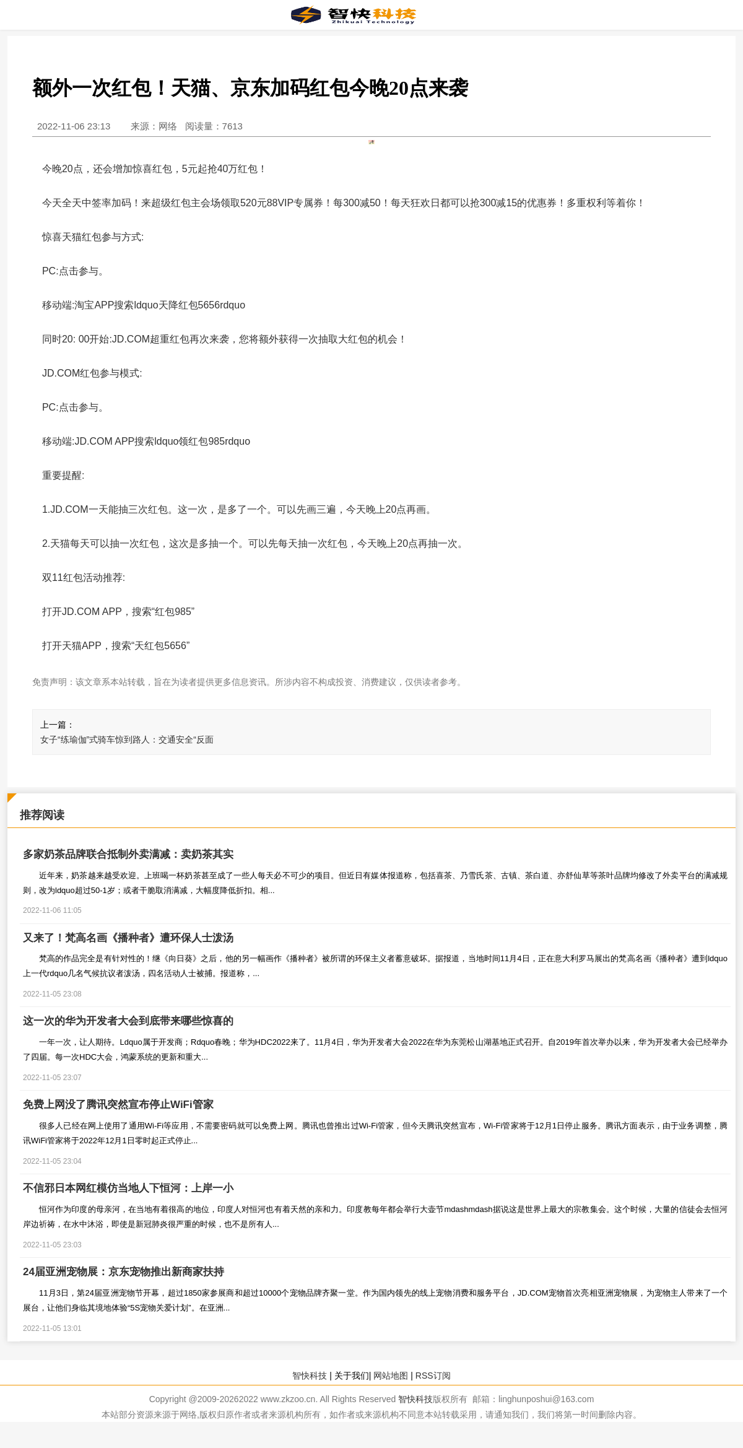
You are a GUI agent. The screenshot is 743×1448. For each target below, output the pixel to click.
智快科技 (309, 1377)
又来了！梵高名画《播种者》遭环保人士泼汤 (128, 938)
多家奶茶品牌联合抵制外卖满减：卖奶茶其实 (128, 855)
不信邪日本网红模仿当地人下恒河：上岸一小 (128, 1189)
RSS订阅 (433, 1377)
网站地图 (390, 1377)
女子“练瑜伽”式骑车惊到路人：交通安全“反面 (127, 739)
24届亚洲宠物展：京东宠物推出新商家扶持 (123, 1273)
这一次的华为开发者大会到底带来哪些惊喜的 (128, 1022)
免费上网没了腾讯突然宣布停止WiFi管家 (118, 1106)
